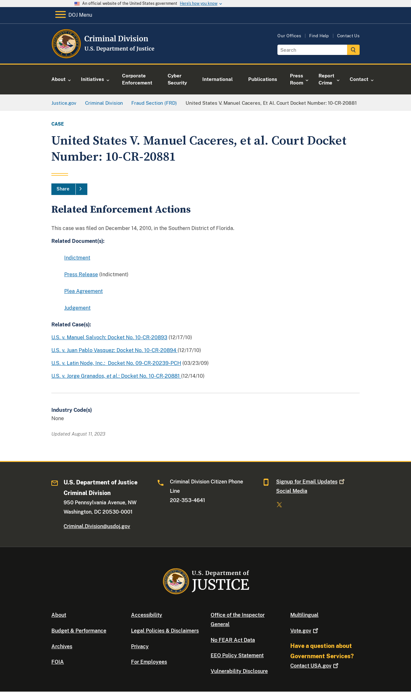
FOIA (57, 662)
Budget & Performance (78, 631)
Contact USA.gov (315, 666)
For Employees (149, 662)
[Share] (69, 189)
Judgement (77, 308)
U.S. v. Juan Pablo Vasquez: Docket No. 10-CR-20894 (114, 350)
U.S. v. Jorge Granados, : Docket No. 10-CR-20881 (116, 376)
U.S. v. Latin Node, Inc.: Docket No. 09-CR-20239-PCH (116, 363)
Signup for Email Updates (311, 482)
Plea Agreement (83, 291)
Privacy (140, 646)
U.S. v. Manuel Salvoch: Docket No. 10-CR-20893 (109, 337)
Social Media (291, 491)
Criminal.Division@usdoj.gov (97, 526)
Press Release (81, 274)
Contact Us (348, 35)
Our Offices (289, 35)
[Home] (103, 56)
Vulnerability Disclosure (239, 671)
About (58, 615)
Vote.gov (304, 631)
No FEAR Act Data (233, 640)
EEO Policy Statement (237, 655)
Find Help (319, 35)
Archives (61, 646)
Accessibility (146, 615)
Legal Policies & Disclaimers (165, 631)
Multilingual (304, 615)
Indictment (77, 258)
